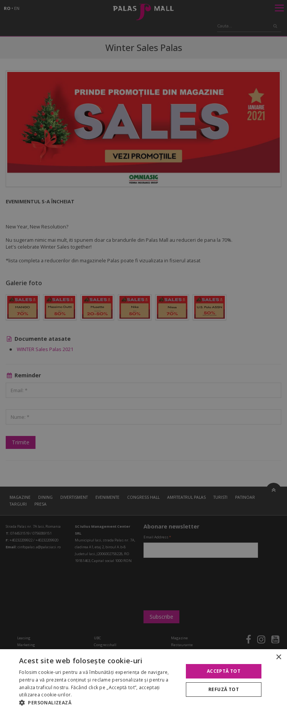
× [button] (278, 657)
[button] (98, 702)
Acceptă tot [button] (223, 671)
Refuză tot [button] (223, 689)
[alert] (143, 356)
